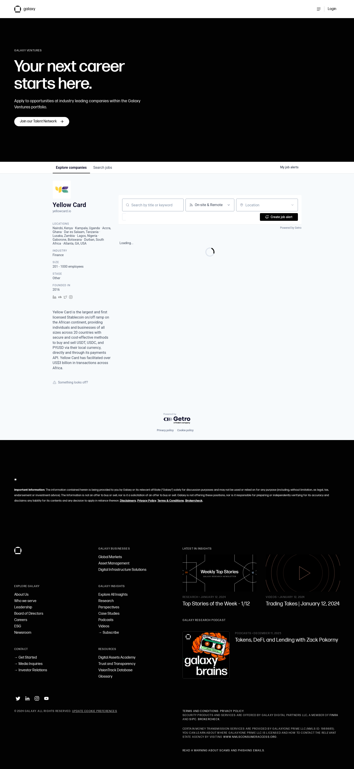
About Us (21, 595)
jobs (103, 167)
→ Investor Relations (30, 670)
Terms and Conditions (201, 711)
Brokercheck (193, 500)
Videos (103, 626)
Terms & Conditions (170, 500)
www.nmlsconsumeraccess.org (250, 737)
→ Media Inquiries (28, 664)
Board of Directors (28, 614)
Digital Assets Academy (116, 657)
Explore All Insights (113, 595)
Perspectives (108, 607)
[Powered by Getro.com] (177, 418)
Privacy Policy (146, 500)
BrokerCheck (209, 719)
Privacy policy (165, 430)
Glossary (105, 676)
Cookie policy (185, 430)
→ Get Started (25, 657)
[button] (137, 216)
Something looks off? (70, 382)
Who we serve (25, 601)
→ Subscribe (108, 633)
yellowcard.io (62, 211)
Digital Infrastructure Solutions (122, 570)
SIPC (192, 719)
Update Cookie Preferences (94, 711)
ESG (17, 626)
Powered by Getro (290, 227)
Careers (20, 620)
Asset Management (113, 563)
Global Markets (110, 557)
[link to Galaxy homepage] (28, 9)
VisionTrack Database (115, 670)
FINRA (334, 715)
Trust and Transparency (116, 664)
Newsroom (22, 633)
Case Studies (108, 614)
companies (71, 167)
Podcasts (105, 620)
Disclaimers (128, 500)
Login (332, 9)
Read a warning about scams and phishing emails (223, 750)
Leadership (23, 607)
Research (106, 601)
